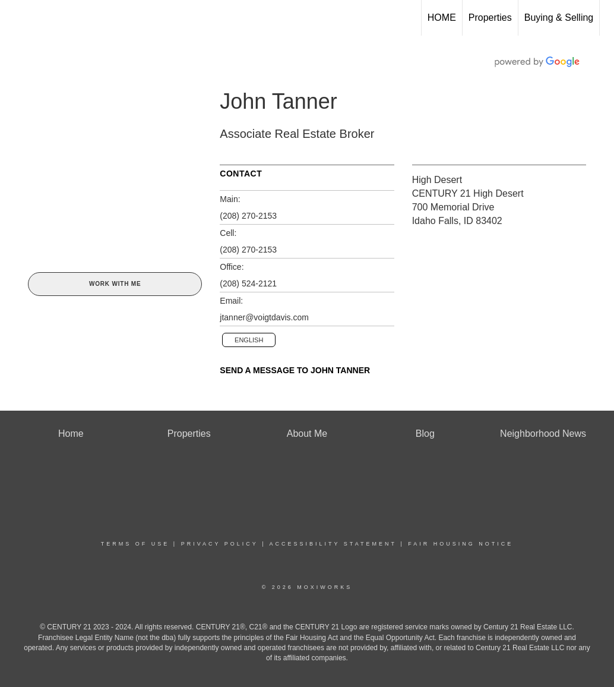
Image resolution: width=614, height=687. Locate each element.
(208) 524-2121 (248, 283)
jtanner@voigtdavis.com (264, 317)
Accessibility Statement (333, 544)
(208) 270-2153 (248, 215)
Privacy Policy (219, 544)
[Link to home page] (15, 18)
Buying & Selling (559, 17)
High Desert (437, 180)
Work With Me (115, 284)
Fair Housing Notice (460, 544)
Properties (490, 17)
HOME (442, 17)
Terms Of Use (135, 544)
